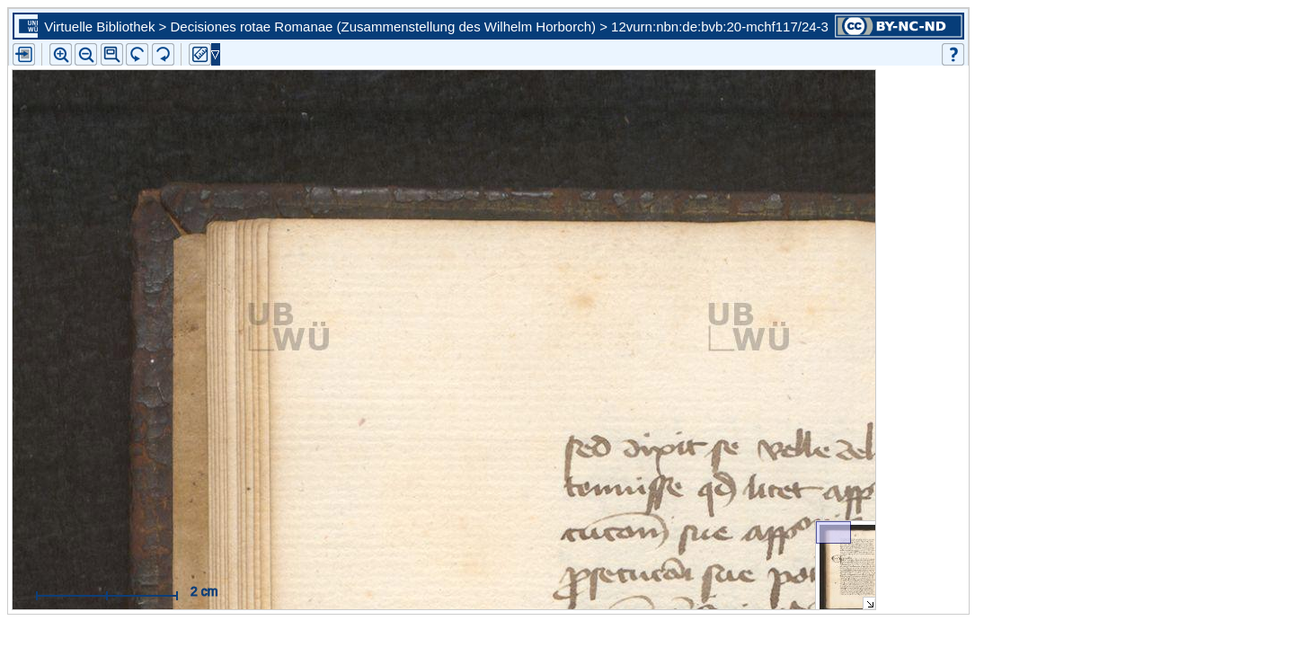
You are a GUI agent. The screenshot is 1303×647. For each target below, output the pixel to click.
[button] (112, 54)
